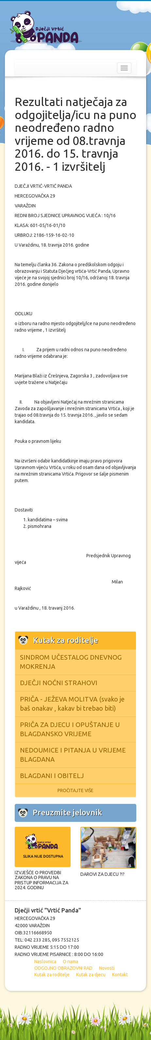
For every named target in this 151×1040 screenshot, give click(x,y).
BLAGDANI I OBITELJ (52, 775)
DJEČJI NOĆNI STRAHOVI (58, 682)
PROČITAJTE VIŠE (75, 790)
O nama (70, 961)
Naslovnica (45, 961)
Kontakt (120, 974)
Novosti (106, 968)
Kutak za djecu (91, 974)
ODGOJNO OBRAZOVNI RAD (63, 968)
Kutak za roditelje (52, 974)
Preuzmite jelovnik (67, 812)
